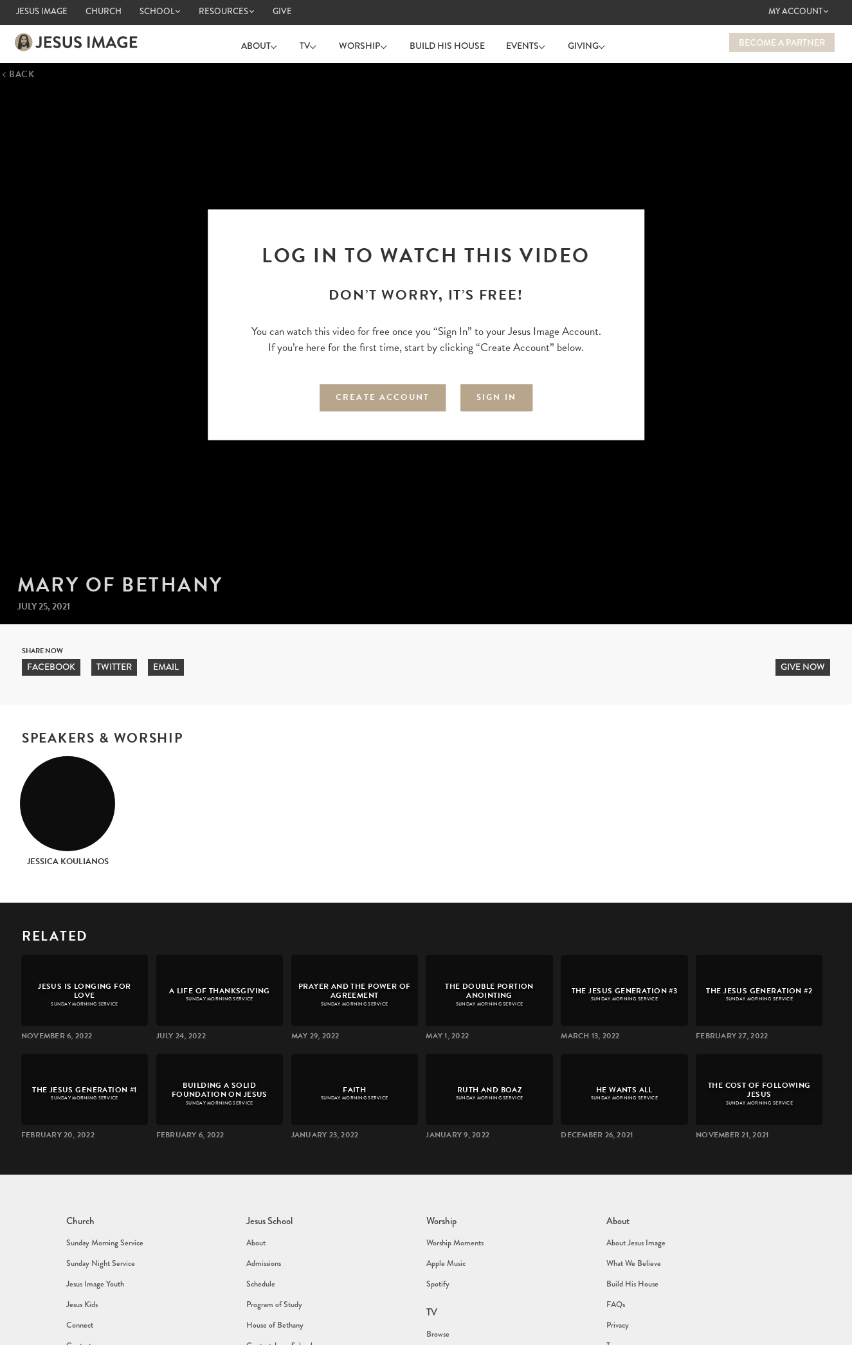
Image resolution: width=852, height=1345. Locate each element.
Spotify (437, 1255)
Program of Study (273, 1268)
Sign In (496, 394)
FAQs (615, 1268)
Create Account (383, 394)
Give (282, 11)
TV (314, 42)
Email (166, 664)
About (271, 42)
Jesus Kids (81, 1268)
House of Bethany (274, 1280)
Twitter (114, 664)
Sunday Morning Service (103, 1229)
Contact (78, 1293)
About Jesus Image (634, 1229)
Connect (79, 1280)
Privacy (617, 1280)
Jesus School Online (281, 1314)
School (157, 11)
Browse (437, 1290)
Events (519, 42)
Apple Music (445, 1242)
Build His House (444, 42)
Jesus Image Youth (94, 1255)
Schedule (259, 1255)
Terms (615, 1293)
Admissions (263, 1242)
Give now (803, 664)
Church (104, 11)
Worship (362, 42)
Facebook (51, 664)
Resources (223, 11)
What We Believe (632, 1242)
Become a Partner (782, 42)
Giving (574, 42)
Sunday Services (450, 1303)
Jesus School (268, 1214)
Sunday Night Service (99, 1242)
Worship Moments (454, 1229)
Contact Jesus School (278, 1293)
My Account (795, 11)
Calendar (79, 1329)
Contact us (622, 1329)
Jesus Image (42, 11)
